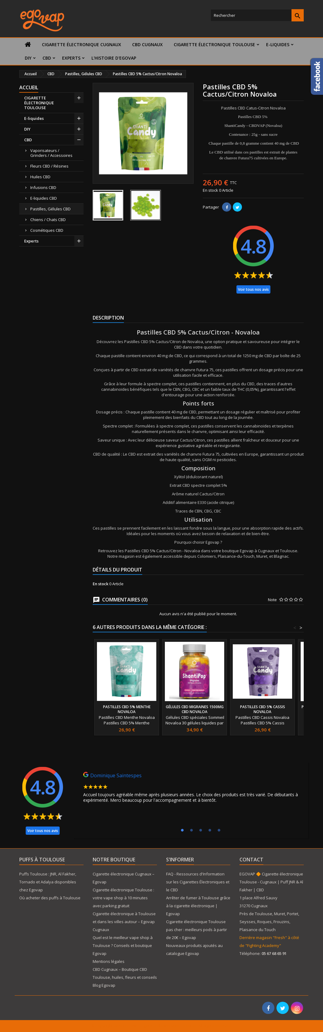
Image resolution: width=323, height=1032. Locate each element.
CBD (47, 58)
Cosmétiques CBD (46, 230)
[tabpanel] (191, 789)
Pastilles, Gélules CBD (50, 209)
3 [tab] (201, 830)
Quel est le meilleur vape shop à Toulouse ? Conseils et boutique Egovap (123, 945)
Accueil (28, 87)
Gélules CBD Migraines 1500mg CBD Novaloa (195, 709)
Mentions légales (108, 961)
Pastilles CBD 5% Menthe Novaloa (126, 709)
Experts (71, 58)
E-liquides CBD (43, 198)
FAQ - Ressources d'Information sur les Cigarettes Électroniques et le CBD (197, 882)
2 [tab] (191, 830)
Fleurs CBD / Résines (49, 166)
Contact (251, 859)
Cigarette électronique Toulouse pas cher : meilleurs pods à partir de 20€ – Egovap (196, 929)
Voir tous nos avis (253, 289)
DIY (28, 58)
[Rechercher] (257, 15)
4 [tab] (210, 830)
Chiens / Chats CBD (48, 219)
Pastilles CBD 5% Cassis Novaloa (262, 709)
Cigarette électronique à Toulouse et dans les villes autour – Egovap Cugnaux (124, 921)
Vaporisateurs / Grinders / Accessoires (51, 153)
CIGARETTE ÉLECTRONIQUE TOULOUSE (214, 44)
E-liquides (277, 44)
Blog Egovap (104, 985)
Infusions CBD (43, 187)
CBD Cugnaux (147, 44)
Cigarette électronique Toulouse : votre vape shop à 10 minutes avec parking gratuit (123, 897)
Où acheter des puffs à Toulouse (49, 898)
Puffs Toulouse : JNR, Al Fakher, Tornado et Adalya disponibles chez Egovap (47, 882)
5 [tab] (219, 830)
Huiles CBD (40, 176)
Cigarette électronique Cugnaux (81, 44)
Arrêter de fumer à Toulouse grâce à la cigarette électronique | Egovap (198, 905)
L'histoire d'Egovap (113, 58)
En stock (210, 190)
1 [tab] (182, 830)
